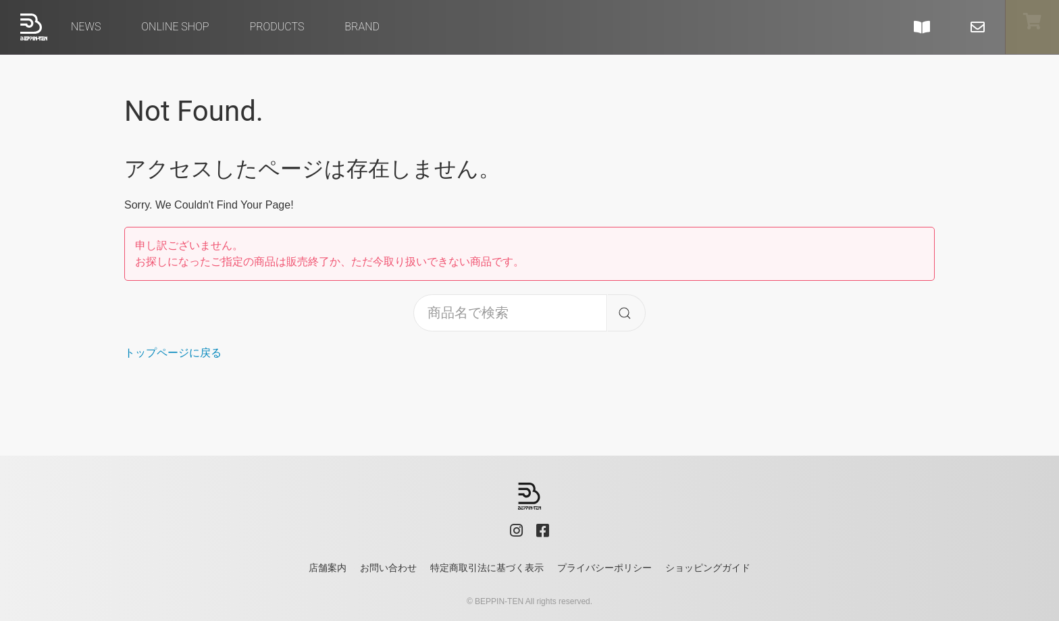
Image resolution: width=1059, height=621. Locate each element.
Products (276, 26)
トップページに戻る (173, 352)
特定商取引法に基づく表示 (487, 567)
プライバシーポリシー (604, 567)
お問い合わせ (388, 567)
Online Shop (175, 26)
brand (362, 26)
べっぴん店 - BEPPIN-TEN (34, 27)
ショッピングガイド (707, 567)
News (86, 26)
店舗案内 (327, 567)
